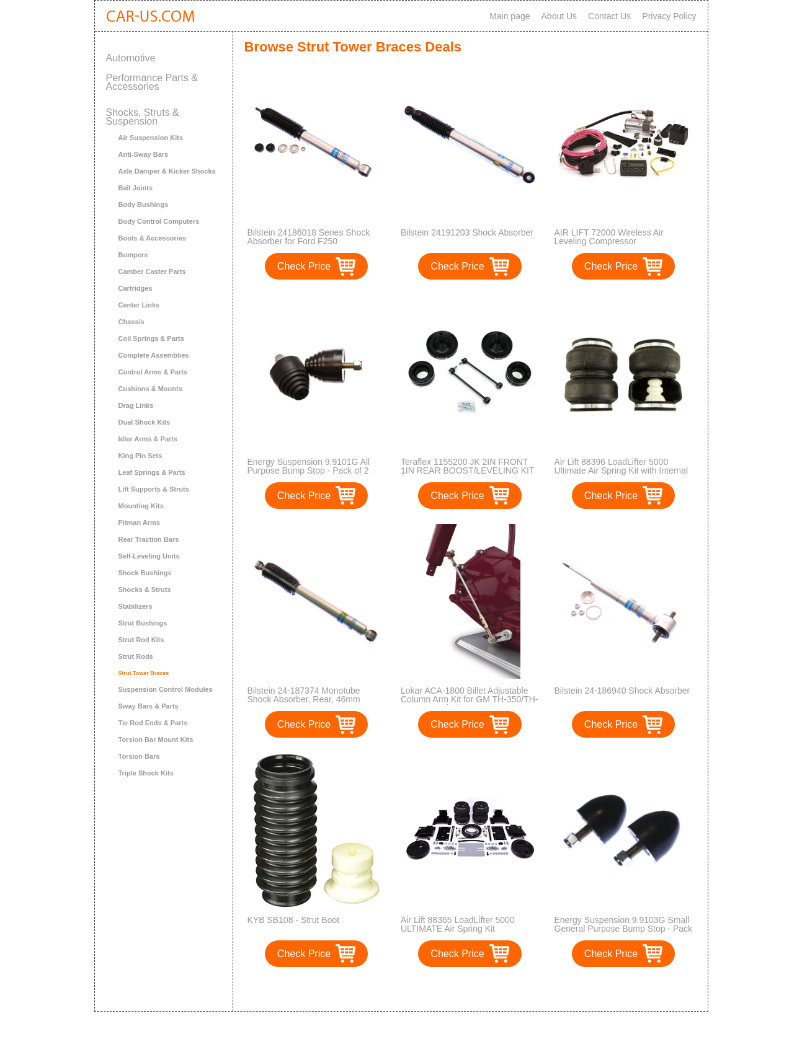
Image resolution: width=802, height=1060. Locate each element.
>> (493, 989)
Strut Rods (135, 656)
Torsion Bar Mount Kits (156, 739)
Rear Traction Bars (148, 539)
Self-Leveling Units (149, 556)
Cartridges (135, 288)
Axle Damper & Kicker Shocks (167, 171)
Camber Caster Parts (152, 271)
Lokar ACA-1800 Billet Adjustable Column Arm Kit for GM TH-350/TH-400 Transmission (469, 699)
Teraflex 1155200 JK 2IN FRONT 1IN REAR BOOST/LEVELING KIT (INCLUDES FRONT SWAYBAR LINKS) (467, 475)
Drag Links (136, 405)
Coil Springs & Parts (151, 338)
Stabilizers (135, 606)
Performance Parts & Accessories (152, 82)
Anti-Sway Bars (143, 154)
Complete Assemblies (153, 355)
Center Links (139, 305)
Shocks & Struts (144, 589)
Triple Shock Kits (146, 773)
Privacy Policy (669, 16)
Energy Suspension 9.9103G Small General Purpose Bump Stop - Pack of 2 (624, 928)
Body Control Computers (159, 221)
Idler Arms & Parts (148, 439)
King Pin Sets (140, 455)
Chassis (131, 321)
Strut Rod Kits (141, 639)
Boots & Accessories (152, 238)
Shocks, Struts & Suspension (142, 116)
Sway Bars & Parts (148, 706)
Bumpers (133, 254)
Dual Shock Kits (144, 422)
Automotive (131, 58)
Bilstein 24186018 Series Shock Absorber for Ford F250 (308, 236)
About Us (559, 16)
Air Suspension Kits (151, 137)
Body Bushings (143, 204)
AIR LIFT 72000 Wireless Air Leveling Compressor (609, 236)
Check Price (304, 266)
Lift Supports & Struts (153, 489)
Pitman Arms (139, 522)
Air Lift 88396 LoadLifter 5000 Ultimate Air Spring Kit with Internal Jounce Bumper (621, 470)
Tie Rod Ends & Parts (153, 723)
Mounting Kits (141, 506)
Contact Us (609, 16)
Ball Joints (135, 188)
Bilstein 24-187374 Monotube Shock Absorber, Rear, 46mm (303, 695)
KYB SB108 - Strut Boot (293, 920)
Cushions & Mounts (150, 388)
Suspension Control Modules (165, 689)
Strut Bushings (142, 623)
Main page (509, 16)
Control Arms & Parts (152, 372)
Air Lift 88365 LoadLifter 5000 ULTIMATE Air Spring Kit (458, 924)
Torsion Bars (139, 756)
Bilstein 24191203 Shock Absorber (467, 232)
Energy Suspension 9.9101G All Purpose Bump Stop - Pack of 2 (308, 466)
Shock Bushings (145, 572)
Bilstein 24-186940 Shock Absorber (622, 691)
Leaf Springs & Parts (151, 472)
